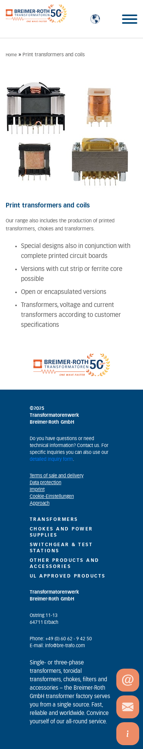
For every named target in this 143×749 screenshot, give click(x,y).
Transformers (54, 519)
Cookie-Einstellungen (52, 496)
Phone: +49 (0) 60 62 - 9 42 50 (61, 638)
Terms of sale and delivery (57, 475)
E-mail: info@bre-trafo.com (57, 645)
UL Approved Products (68, 576)
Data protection (45, 482)
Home (11, 55)
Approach (40, 503)
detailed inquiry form (51, 459)
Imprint (37, 489)
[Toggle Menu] (129, 19)
